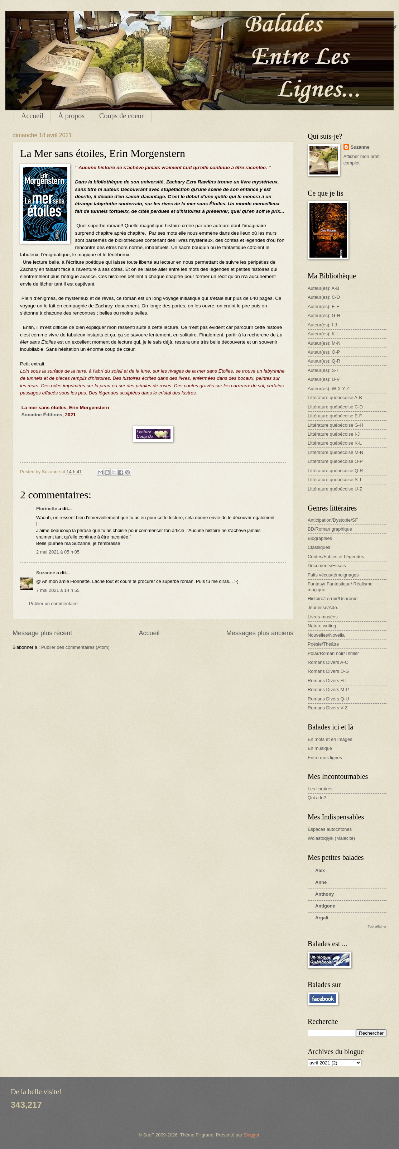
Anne (321, 882)
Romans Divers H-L (328, 680)
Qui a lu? (317, 797)
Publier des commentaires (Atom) (75, 647)
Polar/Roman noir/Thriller (333, 653)
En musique (320, 748)
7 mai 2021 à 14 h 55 (58, 590)
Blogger (251, 1135)
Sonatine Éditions (41, 414)
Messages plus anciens (259, 633)
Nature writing (322, 625)
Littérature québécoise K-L (335, 443)
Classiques (319, 547)
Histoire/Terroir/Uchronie (332, 598)
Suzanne (45, 572)
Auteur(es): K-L (323, 333)
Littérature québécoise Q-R (335, 470)
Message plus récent (42, 633)
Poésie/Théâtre (323, 644)
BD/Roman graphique (330, 529)
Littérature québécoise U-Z (335, 489)
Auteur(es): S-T (323, 370)
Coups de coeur (121, 116)
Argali (321, 917)
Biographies (320, 538)
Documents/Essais (327, 565)
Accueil (32, 116)
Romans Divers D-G (328, 671)
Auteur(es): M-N (324, 343)
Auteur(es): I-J (322, 324)
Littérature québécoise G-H (335, 425)
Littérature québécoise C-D (335, 407)
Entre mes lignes (325, 757)
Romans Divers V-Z (328, 707)
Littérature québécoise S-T (335, 479)
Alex (320, 870)
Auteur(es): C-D (324, 297)
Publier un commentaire (53, 603)
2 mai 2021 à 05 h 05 (58, 552)
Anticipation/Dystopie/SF (333, 520)
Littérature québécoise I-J (334, 434)
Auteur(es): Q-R (324, 361)
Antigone (325, 906)
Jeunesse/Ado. (323, 607)
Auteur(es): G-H (324, 315)
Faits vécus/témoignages (333, 575)
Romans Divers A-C (328, 662)
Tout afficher (377, 926)
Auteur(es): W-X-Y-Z (328, 388)
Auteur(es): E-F (323, 306)
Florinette (46, 508)
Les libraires (320, 788)
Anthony (324, 894)
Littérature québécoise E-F (335, 415)
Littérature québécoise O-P (335, 461)
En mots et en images (330, 739)
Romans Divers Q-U (328, 699)
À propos (71, 116)
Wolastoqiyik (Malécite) (331, 838)
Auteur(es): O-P (324, 352)
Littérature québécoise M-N (335, 452)
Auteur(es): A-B (323, 288)
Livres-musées (323, 616)
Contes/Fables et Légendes (336, 556)
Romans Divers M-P (328, 689)
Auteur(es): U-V (324, 379)
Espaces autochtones (330, 829)
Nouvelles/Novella (326, 635)
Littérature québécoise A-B (335, 397)
